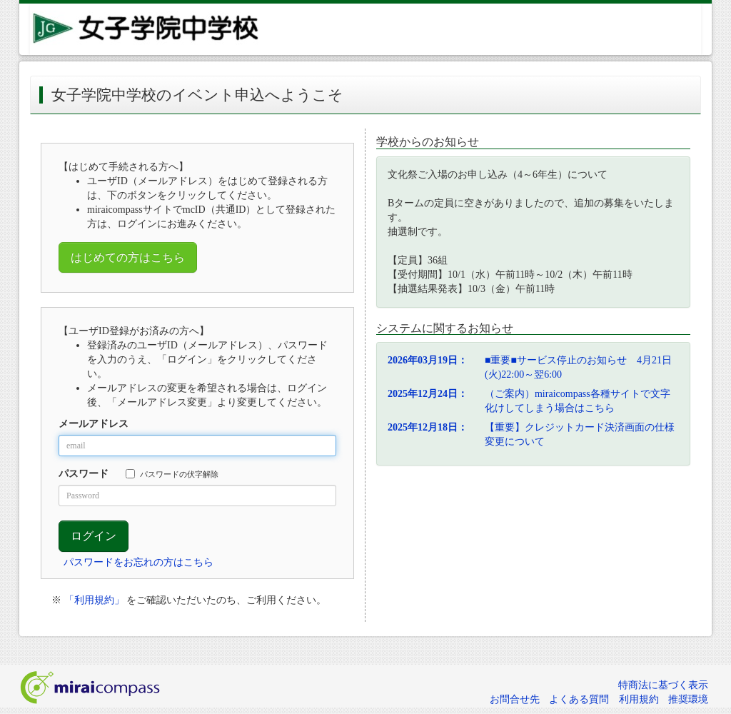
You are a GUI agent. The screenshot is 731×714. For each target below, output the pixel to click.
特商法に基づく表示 (663, 685)
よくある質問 (579, 699)
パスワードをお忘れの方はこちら (138, 562)
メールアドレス (93, 423)
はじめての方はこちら (128, 257)
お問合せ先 (515, 699)
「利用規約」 (94, 600)
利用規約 (639, 699)
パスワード (84, 473)
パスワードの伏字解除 (172, 473)
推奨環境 (688, 699)
